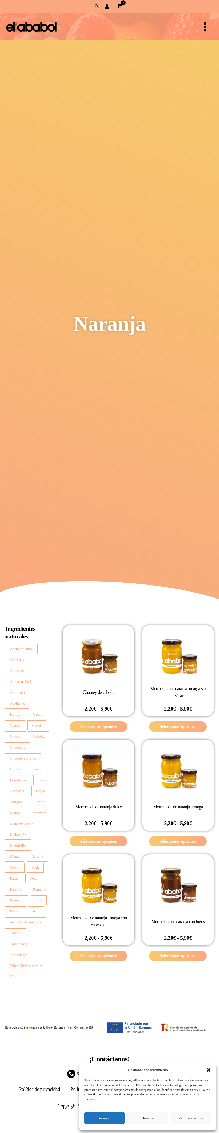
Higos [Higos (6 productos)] (40, 791)
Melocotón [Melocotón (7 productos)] (18, 835)
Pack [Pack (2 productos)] (35, 867)
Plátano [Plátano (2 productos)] (15, 911)
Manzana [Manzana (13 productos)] (39, 813)
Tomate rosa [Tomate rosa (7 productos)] (19, 944)
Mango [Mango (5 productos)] (15, 813)
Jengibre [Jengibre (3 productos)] (16, 802)
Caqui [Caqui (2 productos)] (36, 725)
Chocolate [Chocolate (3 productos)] (17, 747)
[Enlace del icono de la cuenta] (107, 6)
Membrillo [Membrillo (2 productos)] (18, 846)
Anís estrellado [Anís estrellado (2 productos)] (21, 682)
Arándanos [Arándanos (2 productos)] (18, 692)
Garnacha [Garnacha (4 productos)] (17, 791)
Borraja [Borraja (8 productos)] (15, 714)
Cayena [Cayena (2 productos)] (15, 736)
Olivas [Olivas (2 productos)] (15, 867)
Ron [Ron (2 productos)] (36, 911)
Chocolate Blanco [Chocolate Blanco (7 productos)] (23, 758)
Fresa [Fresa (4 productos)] (42, 780)
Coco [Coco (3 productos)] (37, 769)
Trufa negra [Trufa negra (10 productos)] (18, 955)
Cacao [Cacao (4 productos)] (37, 714)
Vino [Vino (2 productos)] (13, 977)
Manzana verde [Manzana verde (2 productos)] (21, 824)
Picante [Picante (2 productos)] (15, 889)
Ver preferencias (191, 1118)
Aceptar (105, 1118)
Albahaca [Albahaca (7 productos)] (17, 660)
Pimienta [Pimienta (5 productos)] (39, 889)
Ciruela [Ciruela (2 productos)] (15, 769)
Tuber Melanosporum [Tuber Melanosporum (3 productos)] (26, 966)
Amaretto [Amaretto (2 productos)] (17, 671)
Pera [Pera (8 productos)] (33, 878)
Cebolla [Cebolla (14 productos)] (39, 736)
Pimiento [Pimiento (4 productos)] (16, 900)
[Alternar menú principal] (205, 26)
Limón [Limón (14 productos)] (39, 802)
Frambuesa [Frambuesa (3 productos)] (18, 780)
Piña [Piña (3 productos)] (38, 900)
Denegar (148, 1118)
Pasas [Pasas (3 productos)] (14, 878)
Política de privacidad (39, 1089)
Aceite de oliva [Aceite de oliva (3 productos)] (21, 649)
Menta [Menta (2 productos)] (15, 856)
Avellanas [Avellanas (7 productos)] (17, 703)
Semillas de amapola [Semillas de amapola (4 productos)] (25, 922)
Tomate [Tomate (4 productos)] (15, 933)
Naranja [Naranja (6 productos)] (37, 856)
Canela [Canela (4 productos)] (15, 725)
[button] (208, 1070)
